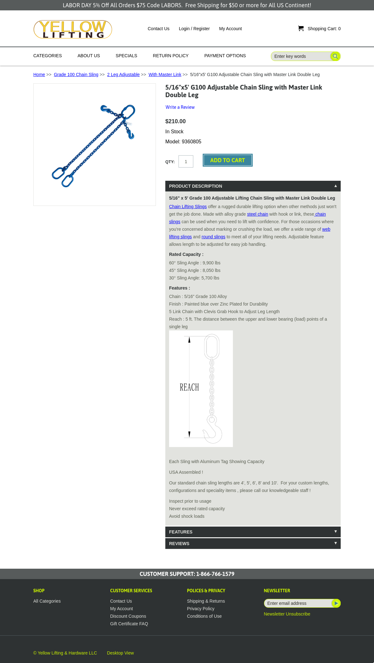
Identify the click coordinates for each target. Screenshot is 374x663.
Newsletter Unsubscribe (287, 613)
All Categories (47, 601)
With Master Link (165, 74)
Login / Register (194, 28)
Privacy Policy (200, 608)
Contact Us (158, 28)
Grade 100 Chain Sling (76, 74)
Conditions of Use (204, 616)
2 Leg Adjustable (123, 74)
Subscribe (336, 603)
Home (39, 74)
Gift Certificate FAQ (129, 624)
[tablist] (253, 365)
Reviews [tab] (179, 543)
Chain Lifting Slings (188, 206)
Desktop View (120, 652)
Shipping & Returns (206, 601)
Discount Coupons (128, 616)
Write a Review (180, 107)
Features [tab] (180, 531)
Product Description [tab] (195, 186)
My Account (230, 28)
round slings (214, 236)
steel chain (257, 214)
